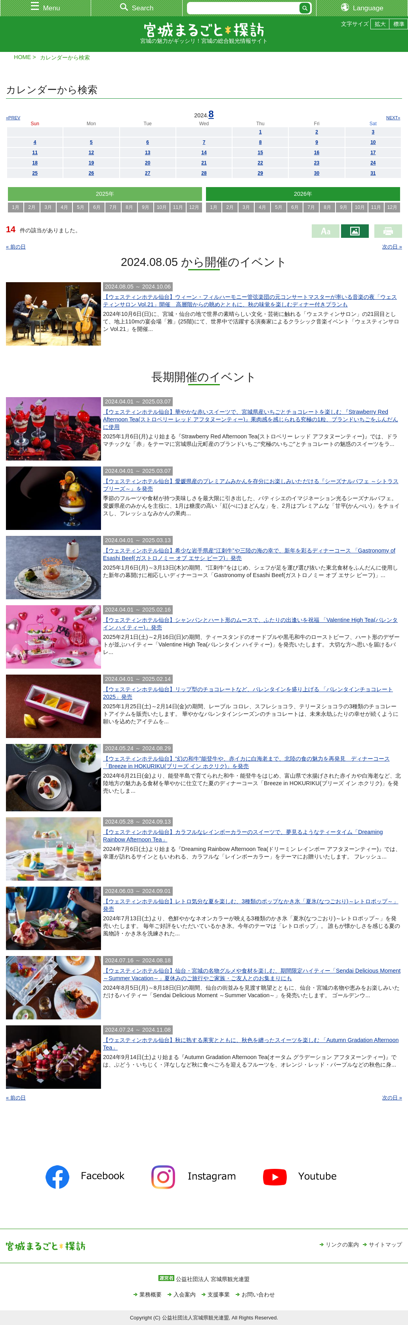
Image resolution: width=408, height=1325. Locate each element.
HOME (22, 57)
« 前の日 (16, 247)
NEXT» (393, 117)
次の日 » (392, 247)
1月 (15, 207)
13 (147, 152)
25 (34, 173)
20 (147, 163)
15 (260, 152)
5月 (80, 207)
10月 (162, 207)
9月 (145, 207)
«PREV (13, 117)
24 (373, 163)
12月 (194, 207)
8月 (129, 207)
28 (203, 173)
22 (260, 163)
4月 (64, 207)
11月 (178, 207)
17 (373, 152)
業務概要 (150, 1294)
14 (203, 152)
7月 (113, 207)
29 (260, 173)
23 (316, 163)
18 (34, 163)
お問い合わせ (258, 1294)
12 (91, 152)
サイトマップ (385, 1244)
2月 (32, 207)
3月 (48, 207)
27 (147, 173)
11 (34, 152)
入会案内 (184, 1294)
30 (316, 173)
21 (203, 163)
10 (373, 142)
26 (91, 173)
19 (91, 163)
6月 (97, 207)
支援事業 (219, 1294)
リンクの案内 (342, 1244)
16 (316, 152)
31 (373, 173)
